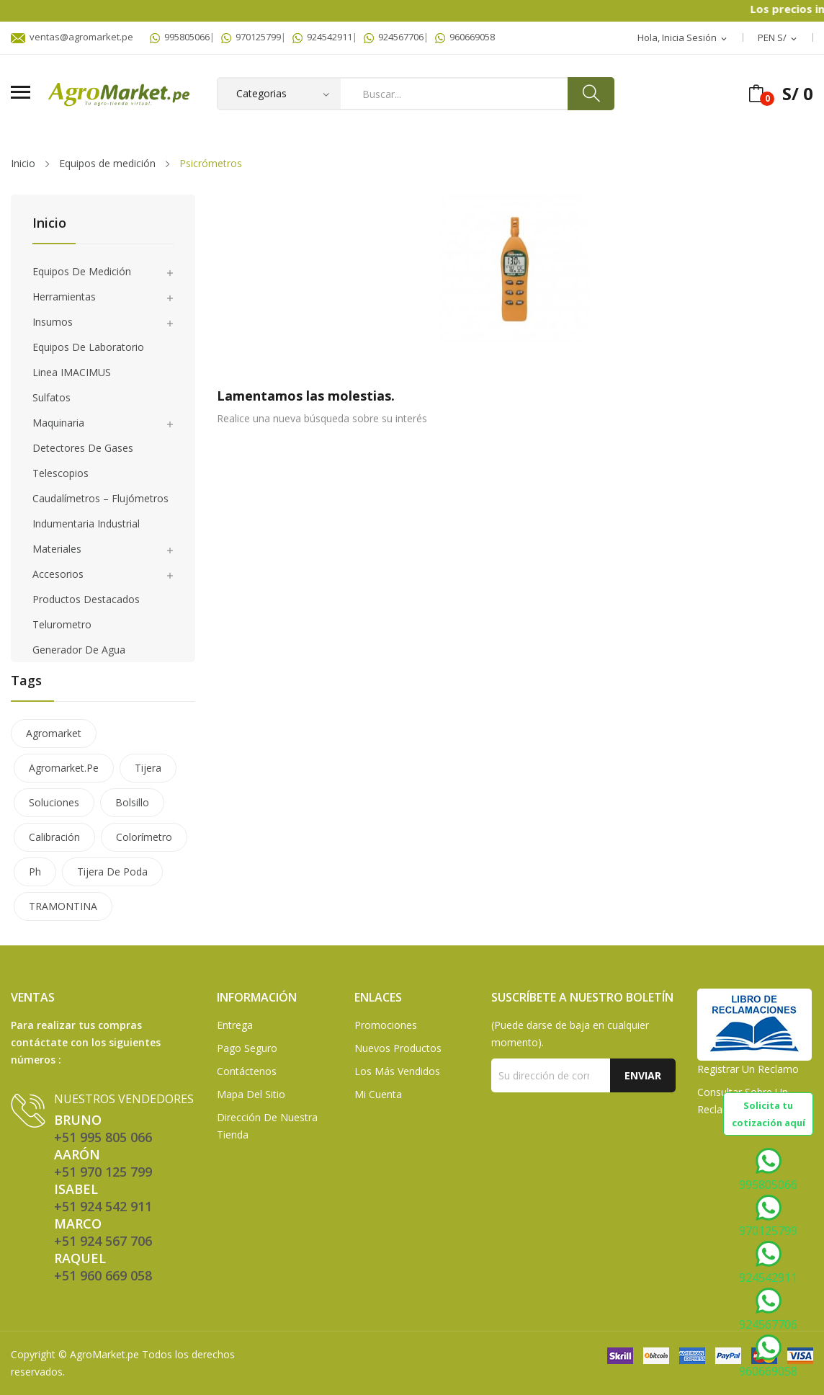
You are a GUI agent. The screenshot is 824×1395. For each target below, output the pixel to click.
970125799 (251, 36)
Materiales (56, 549)
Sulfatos (51, 397)
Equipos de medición (81, 271)
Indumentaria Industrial (86, 523)
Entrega (235, 1025)
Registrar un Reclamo (748, 1069)
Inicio (49, 223)
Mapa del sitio (251, 1094)
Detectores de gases (82, 448)
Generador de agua (78, 649)
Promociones (385, 1025)
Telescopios (60, 473)
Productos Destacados (86, 599)
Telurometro (61, 624)
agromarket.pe (64, 768)
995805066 (180, 36)
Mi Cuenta (378, 1094)
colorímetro (144, 837)
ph (35, 871)
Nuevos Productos (398, 1048)
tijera (148, 768)
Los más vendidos (397, 1071)
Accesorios (58, 574)
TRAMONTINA (63, 906)
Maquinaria (58, 422)
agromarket (53, 733)
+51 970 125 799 (103, 1171)
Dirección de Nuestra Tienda (267, 1125)
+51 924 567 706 (103, 1240)
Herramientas (64, 296)
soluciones (54, 802)
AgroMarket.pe (104, 1354)
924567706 (394, 36)
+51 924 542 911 (103, 1206)
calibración (54, 837)
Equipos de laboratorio (88, 347)
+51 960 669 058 (103, 1275)
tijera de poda (112, 871)
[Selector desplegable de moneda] (778, 38)
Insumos (52, 322)
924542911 (322, 36)
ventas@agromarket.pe (72, 36)
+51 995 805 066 (103, 1137)
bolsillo (132, 802)
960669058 (465, 36)
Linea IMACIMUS (71, 372)
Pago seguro (247, 1048)
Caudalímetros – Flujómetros (100, 498)
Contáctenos (247, 1071)
